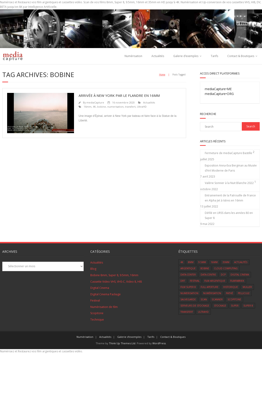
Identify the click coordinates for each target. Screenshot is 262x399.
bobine (101, 106)
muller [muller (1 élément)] (247, 287)
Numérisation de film (104, 307)
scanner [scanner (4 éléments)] (217, 299)
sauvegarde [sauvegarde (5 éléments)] (188, 299)
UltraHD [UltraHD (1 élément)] (203, 311)
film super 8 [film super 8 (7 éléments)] (188, 287)
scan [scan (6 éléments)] (204, 299)
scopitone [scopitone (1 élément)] (234, 299)
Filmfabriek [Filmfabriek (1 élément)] (237, 280)
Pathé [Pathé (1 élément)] (229, 293)
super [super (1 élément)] (235, 305)
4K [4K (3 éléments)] (181, 262)
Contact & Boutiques (240, 56)
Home (162, 74)
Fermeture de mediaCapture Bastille (228, 153)
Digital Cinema (99, 288)
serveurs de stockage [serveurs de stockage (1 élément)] (194, 305)
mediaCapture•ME (218, 89)
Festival (95, 300)
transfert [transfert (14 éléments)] (186, 311)
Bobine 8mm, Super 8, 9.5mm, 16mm (114, 275)
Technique (97, 319)
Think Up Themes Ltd (122, 343)
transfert (130, 106)
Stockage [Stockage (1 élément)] (220, 305)
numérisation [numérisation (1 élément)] (212, 293)
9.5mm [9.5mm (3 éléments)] (202, 262)
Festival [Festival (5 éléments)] (194, 280)
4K (94, 106)
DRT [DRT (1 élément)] (182, 280)
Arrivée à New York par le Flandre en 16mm (119, 95)
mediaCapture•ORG (219, 94)
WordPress (159, 343)
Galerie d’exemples (185, 56)
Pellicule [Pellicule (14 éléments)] (244, 293)
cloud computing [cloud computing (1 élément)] (226, 268)
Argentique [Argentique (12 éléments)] (188, 268)
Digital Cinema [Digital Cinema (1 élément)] (240, 274)
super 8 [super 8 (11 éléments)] (248, 305)
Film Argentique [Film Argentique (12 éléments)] (214, 280)
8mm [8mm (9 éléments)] (191, 262)
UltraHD (142, 106)
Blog (93, 269)
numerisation (115, 106)
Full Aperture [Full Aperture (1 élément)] (209, 287)
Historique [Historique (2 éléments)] (230, 287)
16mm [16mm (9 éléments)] (214, 262)
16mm (87, 106)
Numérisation (133, 56)
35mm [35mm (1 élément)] (225, 262)
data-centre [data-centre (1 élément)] (208, 274)
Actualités (157, 56)
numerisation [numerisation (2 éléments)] (189, 293)
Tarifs (214, 56)
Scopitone (96, 313)
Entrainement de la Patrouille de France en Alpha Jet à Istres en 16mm (230, 197)
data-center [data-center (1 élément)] (188, 274)
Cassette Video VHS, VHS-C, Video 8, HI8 (116, 282)
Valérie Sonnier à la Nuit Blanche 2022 (229, 183)
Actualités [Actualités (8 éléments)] (240, 262)
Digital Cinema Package (105, 294)
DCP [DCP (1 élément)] (223, 274)
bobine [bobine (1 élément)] (204, 268)
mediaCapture (95, 102)
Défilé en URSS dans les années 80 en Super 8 (229, 215)
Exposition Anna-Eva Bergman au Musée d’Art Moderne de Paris (231, 168)
